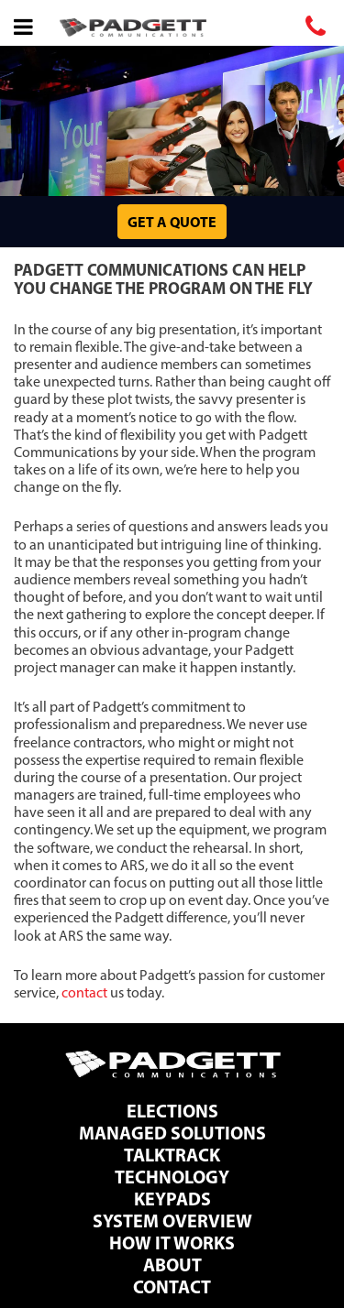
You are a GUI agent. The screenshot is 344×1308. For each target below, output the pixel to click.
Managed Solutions (172, 1132)
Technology (172, 1176)
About (172, 1264)
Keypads (172, 1198)
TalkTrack (172, 1154)
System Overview (172, 1220)
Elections (172, 1110)
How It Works (172, 1242)
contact (84, 992)
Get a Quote (172, 222)
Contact (172, 1286)
